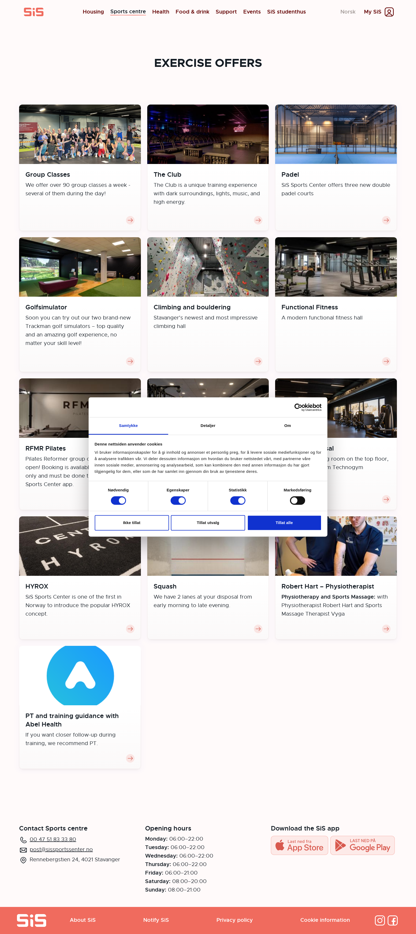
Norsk (348, 11)
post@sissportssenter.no (61, 849)
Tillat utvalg (208, 522)
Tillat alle (284, 522)
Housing (93, 12)
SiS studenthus (286, 12)
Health (160, 12)
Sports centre (128, 11)
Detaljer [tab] (208, 425)
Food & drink (192, 12)
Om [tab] (287, 425)
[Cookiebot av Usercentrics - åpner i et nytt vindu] (298, 407)
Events (252, 12)
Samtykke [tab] (128, 425)
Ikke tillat (131, 522)
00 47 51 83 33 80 (53, 839)
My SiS (373, 12)
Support (226, 12)
